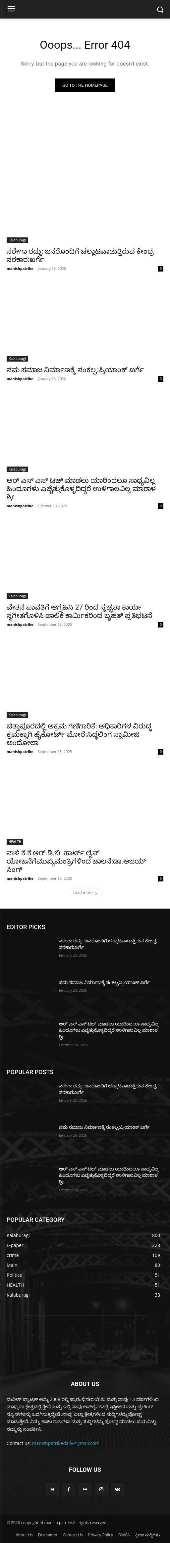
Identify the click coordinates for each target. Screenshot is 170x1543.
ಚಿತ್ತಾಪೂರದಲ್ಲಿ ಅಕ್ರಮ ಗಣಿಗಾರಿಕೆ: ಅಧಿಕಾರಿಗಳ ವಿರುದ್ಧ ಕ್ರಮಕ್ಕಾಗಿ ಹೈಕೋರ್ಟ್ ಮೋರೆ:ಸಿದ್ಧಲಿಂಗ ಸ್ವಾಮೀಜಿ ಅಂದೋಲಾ (79, 734)
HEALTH (15, 841)
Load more (85, 893)
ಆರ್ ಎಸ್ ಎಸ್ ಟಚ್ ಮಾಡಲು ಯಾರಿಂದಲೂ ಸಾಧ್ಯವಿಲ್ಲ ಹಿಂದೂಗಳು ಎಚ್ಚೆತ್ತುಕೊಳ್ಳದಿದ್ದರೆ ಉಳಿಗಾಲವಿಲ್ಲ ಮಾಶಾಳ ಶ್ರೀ (81, 488)
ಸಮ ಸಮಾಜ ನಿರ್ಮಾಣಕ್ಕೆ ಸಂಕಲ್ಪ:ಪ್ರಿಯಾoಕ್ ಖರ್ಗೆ (75, 370)
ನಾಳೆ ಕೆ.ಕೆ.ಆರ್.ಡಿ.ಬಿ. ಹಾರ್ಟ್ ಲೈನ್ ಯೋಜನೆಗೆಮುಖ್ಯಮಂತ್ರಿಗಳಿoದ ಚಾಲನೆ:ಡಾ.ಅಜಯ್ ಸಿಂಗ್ (76, 861)
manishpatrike (20, 268)
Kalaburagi (17, 240)
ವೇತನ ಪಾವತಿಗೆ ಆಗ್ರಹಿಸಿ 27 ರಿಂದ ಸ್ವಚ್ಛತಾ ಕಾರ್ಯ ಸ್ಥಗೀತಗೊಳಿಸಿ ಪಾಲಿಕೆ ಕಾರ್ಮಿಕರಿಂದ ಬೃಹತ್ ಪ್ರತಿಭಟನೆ (79, 611)
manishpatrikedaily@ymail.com (66, 1443)
